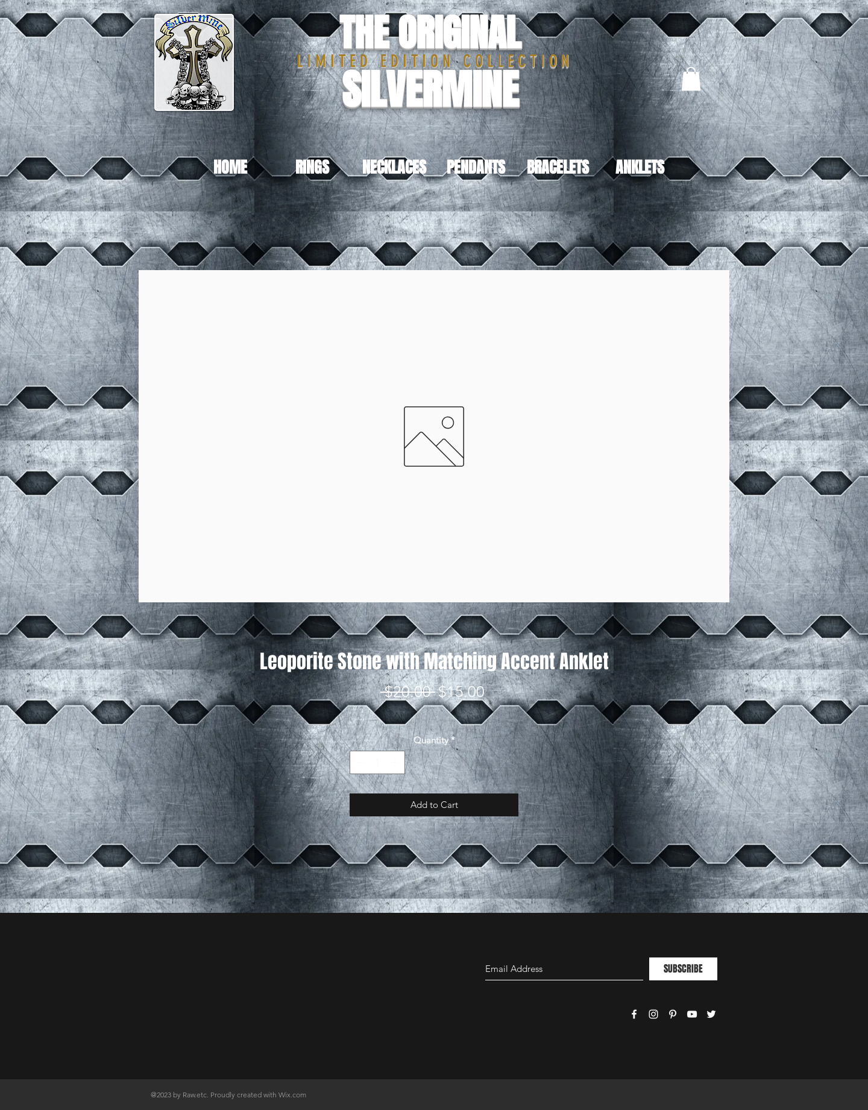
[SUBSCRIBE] (683, 968)
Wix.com (292, 1094)
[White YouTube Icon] (692, 1014)
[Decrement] (359, 762)
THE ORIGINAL (430, 32)
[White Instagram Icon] (653, 1014)
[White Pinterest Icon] (673, 1014)
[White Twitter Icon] (711, 1014)
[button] (691, 78)
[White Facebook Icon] (634, 1014)
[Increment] (396, 762)
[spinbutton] (378, 762)
